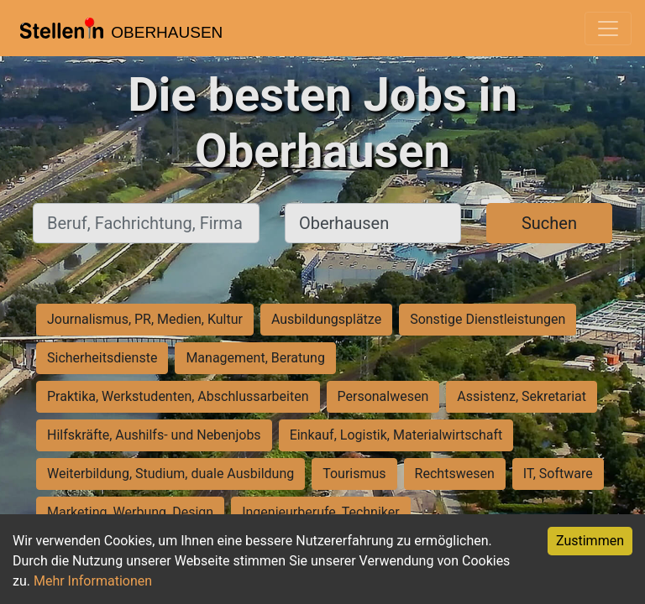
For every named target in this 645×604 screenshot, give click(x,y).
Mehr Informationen (93, 581)
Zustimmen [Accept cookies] (590, 541)
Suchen (549, 223)
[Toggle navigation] (608, 28)
